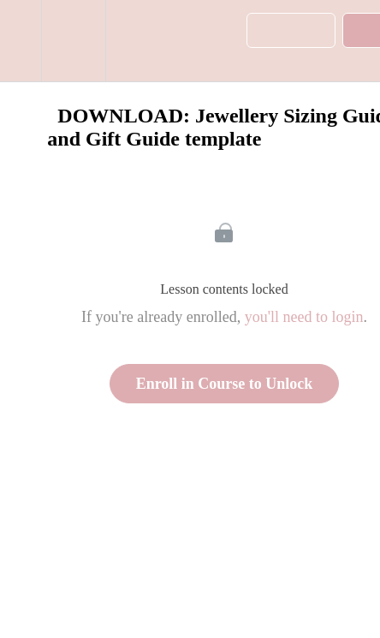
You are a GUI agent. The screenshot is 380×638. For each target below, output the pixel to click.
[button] (20, 40)
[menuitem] (73, 40)
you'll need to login (304, 316)
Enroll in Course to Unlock (224, 383)
